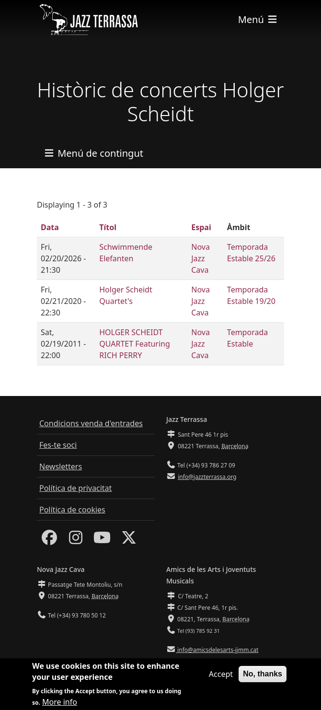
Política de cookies (72, 509)
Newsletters (60, 466)
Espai (201, 227)
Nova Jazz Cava (200, 258)
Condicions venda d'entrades (91, 423)
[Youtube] (102, 540)
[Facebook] (49, 540)
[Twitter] (128, 540)
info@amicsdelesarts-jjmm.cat (217, 650)
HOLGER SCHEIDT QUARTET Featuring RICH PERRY (134, 344)
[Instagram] (75, 540)
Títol (107, 227)
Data (50, 227)
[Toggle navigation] (258, 19)
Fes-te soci (58, 445)
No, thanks (262, 678)
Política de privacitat (75, 488)
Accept (221, 678)
